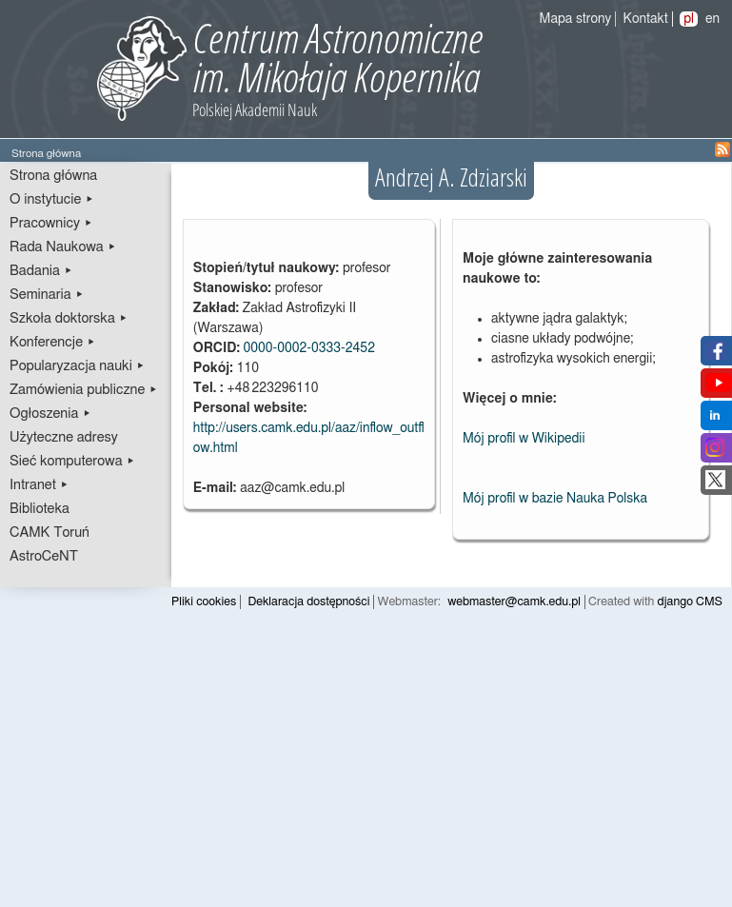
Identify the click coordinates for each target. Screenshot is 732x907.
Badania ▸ (41, 271)
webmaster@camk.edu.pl (514, 602)
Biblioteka (39, 509)
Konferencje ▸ (53, 342)
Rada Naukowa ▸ (63, 247)
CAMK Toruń (49, 532)
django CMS (690, 602)
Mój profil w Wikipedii (524, 438)
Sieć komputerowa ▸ (72, 461)
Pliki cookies (203, 602)
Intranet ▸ (39, 485)
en (712, 19)
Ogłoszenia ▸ (50, 413)
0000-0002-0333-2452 (309, 348)
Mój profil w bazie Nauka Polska (555, 498)
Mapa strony (576, 19)
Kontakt (645, 19)
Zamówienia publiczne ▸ (84, 390)
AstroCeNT (44, 556)
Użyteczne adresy (64, 437)
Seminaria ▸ (47, 294)
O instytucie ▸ (52, 199)
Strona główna (53, 175)
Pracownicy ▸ (51, 223)
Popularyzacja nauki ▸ (77, 366)
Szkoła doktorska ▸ (69, 318)
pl (688, 19)
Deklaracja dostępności (308, 602)
